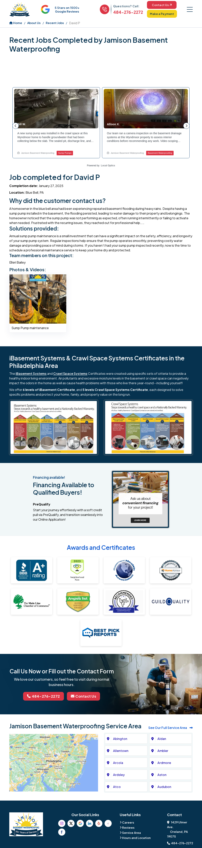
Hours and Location (136, 838)
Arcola (118, 763)
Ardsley (119, 775)
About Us (34, 23)
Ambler (162, 751)
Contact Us (162, 5)
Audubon (164, 787)
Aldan (161, 739)
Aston (161, 775)
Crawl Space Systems (70, 373)
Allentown (120, 751)
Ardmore (164, 763)
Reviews (128, 827)
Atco (117, 787)
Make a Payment (162, 14)
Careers (128, 822)
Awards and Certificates (101, 547)
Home (15, 23)
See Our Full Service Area (170, 728)
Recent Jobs (55, 23)
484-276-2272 (128, 12)
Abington (120, 739)
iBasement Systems (31, 373)
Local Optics (108, 165)
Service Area (131, 832)
